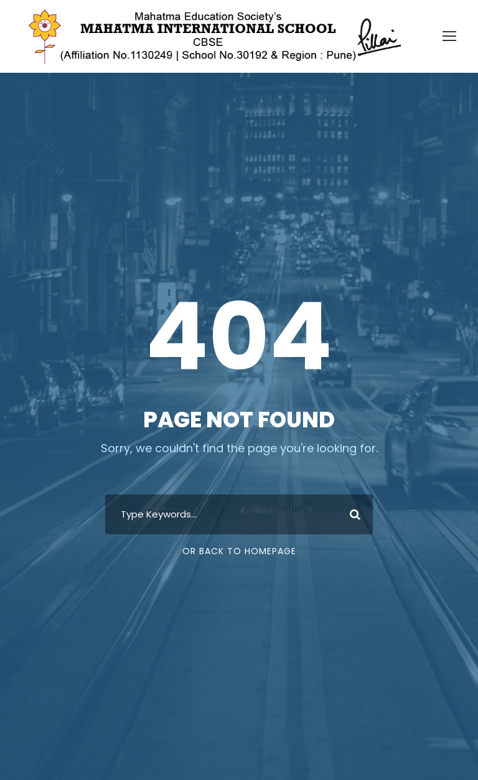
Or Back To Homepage (239, 551)
